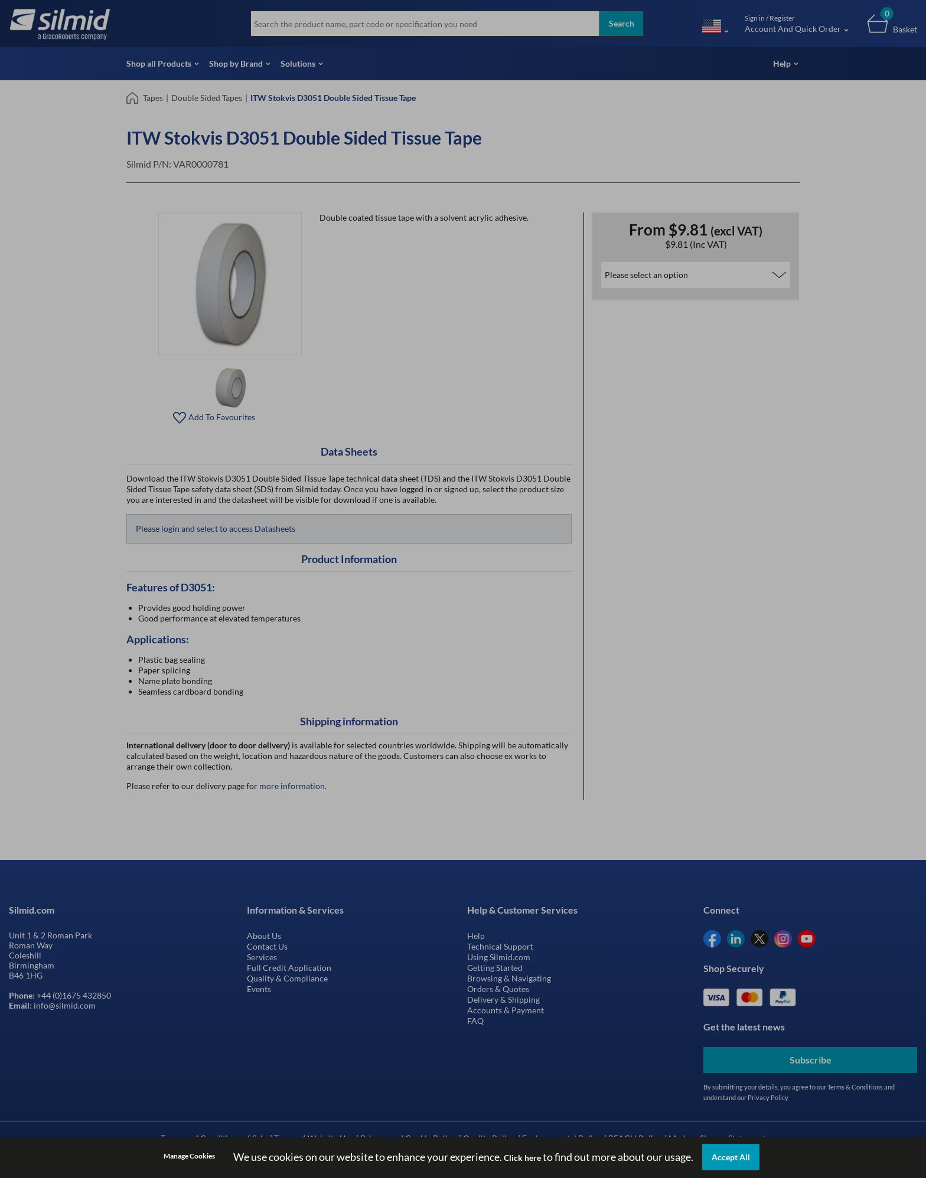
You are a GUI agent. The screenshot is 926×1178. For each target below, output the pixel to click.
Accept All (731, 1157)
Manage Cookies (189, 1155)
